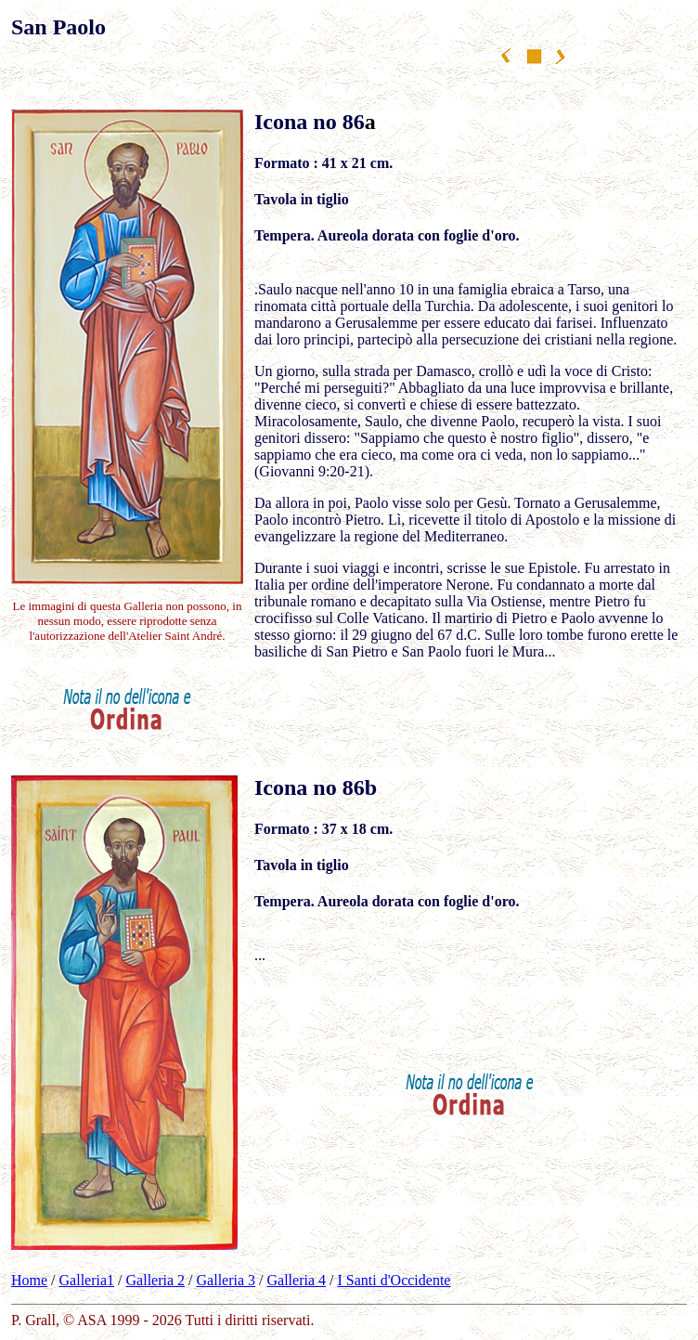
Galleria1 (87, 1280)
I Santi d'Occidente (394, 1280)
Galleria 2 (156, 1280)
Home (29, 1280)
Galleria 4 (297, 1280)
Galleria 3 (226, 1280)
